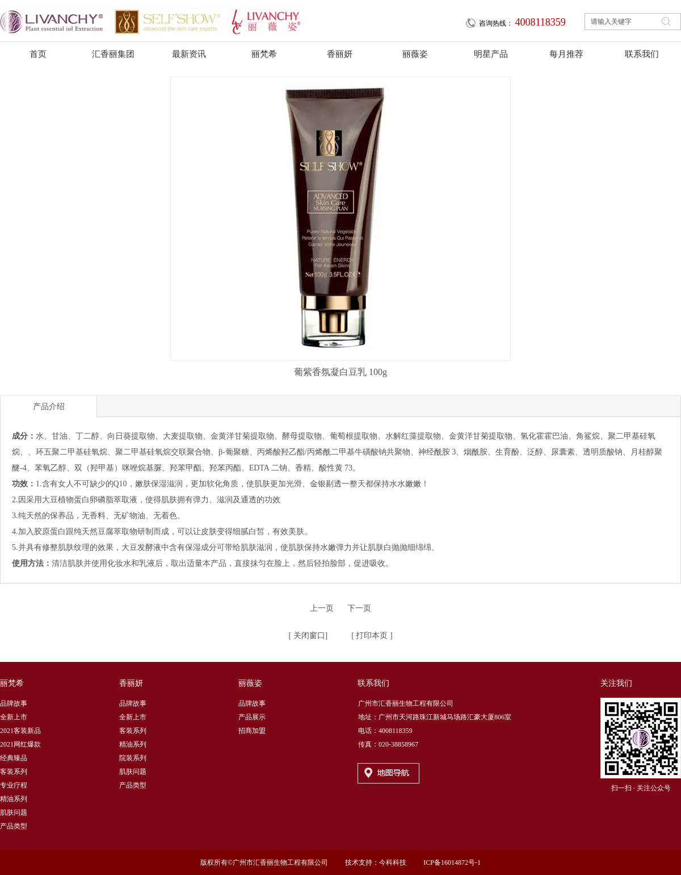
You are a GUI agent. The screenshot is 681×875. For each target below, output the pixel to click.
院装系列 (132, 758)
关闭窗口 (308, 635)
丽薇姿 (250, 683)
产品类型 (13, 826)
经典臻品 (13, 758)
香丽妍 (131, 683)
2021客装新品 (20, 731)
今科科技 (392, 862)
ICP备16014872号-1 (452, 862)
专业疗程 (13, 785)
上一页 (322, 608)
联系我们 (373, 683)
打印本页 (371, 635)
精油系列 (13, 799)
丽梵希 (12, 683)
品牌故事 (13, 703)
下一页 (359, 608)
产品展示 (252, 717)
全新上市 (13, 717)
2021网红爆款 (20, 744)
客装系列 (13, 772)
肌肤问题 (13, 812)
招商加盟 (252, 731)
